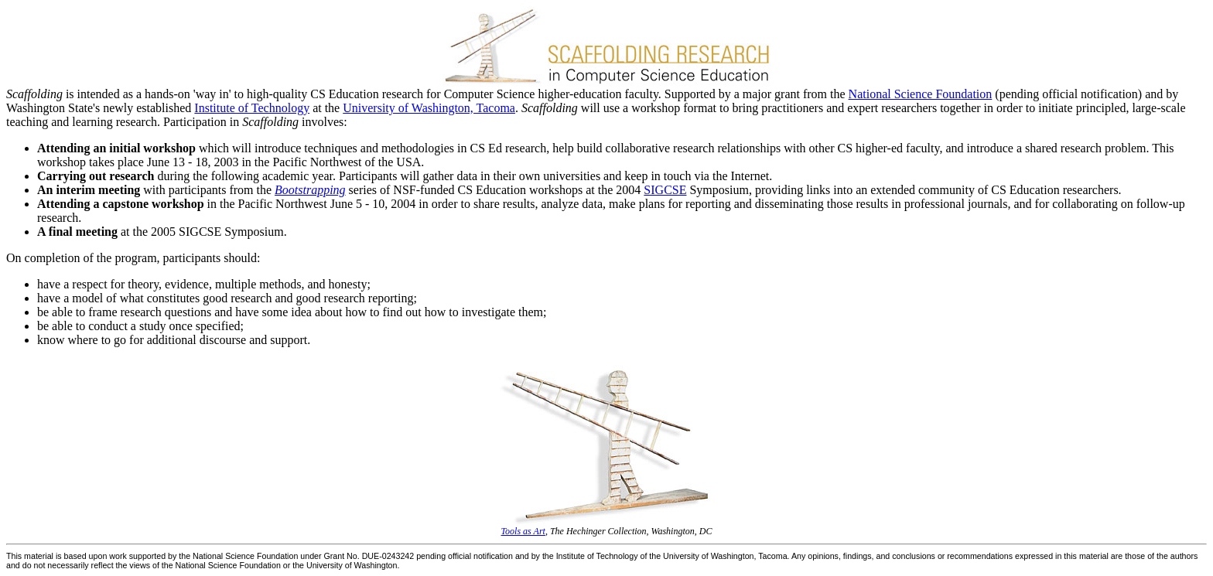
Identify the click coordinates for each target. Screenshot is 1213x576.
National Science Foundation (921, 94)
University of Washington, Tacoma (429, 107)
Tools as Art (523, 531)
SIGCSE (665, 189)
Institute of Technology (251, 107)
